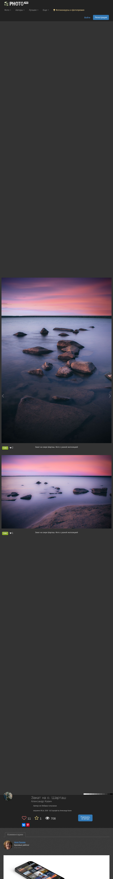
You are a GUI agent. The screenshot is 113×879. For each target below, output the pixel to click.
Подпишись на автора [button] (85, 818)
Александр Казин (41, 801)
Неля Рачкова (19, 842)
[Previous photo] (3, 396)
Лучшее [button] (33, 10)
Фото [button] (7, 10)
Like (5, 448)
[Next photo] (110, 396)
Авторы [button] (20, 10)
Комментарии (15, 834)
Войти (87, 18)
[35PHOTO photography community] (16, 3)
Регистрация (101, 17)
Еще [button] (46, 10)
